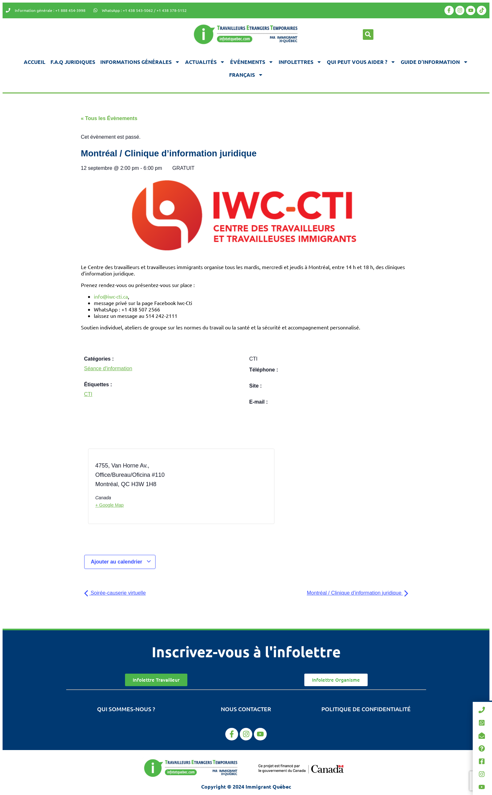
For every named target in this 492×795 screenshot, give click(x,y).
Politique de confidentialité (366, 708)
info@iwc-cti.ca (111, 296)
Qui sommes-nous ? (126, 708)
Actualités (205, 62)
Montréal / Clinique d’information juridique (357, 593)
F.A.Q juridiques (72, 61)
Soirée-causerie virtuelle (115, 593)
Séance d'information (108, 368)
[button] (368, 34)
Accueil (34, 61)
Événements (251, 62)
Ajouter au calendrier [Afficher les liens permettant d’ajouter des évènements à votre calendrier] (121, 561)
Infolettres (300, 62)
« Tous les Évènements (109, 118)
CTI (88, 394)
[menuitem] (246, 74)
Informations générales (140, 62)
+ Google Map (109, 505)
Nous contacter (246, 708)
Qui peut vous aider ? (361, 62)
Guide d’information (434, 62)
